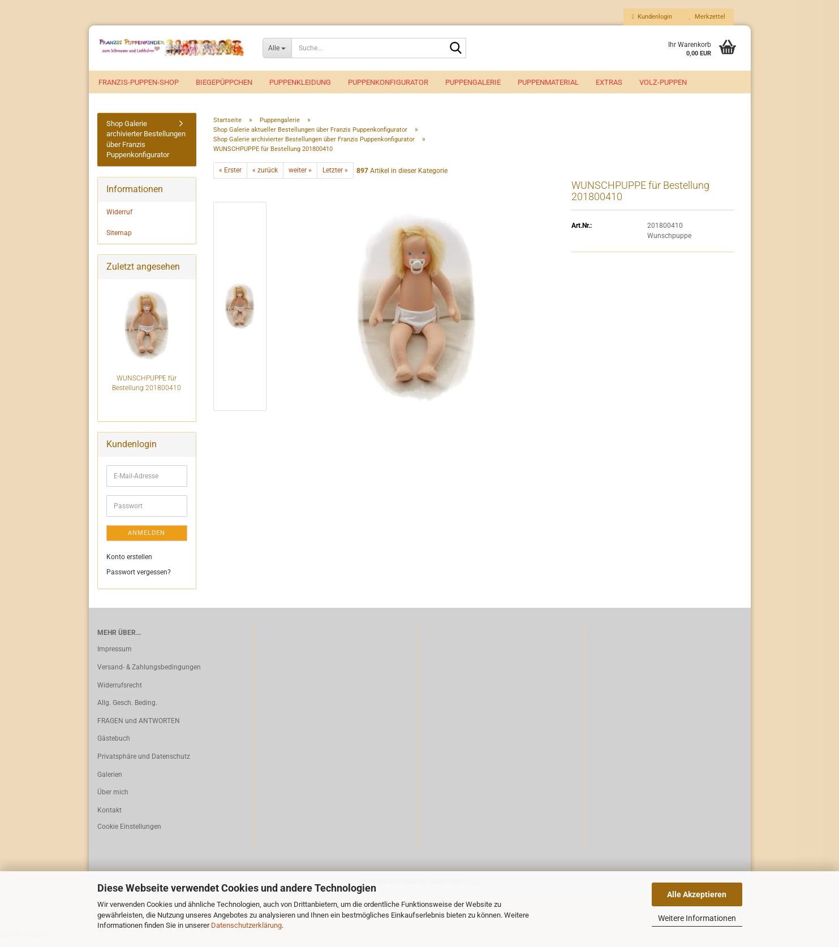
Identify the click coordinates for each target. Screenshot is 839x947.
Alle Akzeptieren (696, 894)
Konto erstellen (129, 563)
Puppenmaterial (548, 82)
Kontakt (109, 816)
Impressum (114, 656)
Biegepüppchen (224, 82)
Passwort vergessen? (138, 579)
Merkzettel (707, 16)
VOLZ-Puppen (663, 82)
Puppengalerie (473, 82)
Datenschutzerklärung (246, 925)
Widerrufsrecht (119, 691)
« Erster (230, 177)
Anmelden (146, 539)
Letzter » (335, 177)
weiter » (300, 177)
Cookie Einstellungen (129, 833)
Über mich (112, 798)
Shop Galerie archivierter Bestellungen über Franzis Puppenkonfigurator (146, 146)
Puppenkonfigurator (388, 82)
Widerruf (119, 218)
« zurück (265, 177)
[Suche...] (277, 48)
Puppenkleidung (300, 82)
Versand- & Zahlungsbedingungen (149, 673)
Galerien (109, 781)
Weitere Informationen (697, 918)
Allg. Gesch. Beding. (127, 709)
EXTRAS (609, 82)
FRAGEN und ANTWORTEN (138, 727)
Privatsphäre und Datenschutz (143, 763)
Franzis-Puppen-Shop (138, 82)
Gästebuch (113, 745)
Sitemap (119, 239)
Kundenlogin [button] (652, 16)
